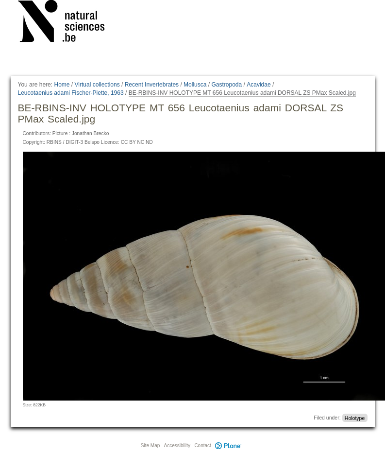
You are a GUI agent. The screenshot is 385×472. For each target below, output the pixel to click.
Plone (228, 445)
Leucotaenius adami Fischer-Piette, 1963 (71, 92)
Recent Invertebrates (152, 84)
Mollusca (195, 84)
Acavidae (258, 84)
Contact (202, 445)
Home (61, 84)
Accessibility (177, 445)
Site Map (150, 445)
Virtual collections (97, 84)
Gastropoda (226, 84)
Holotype (355, 417)
